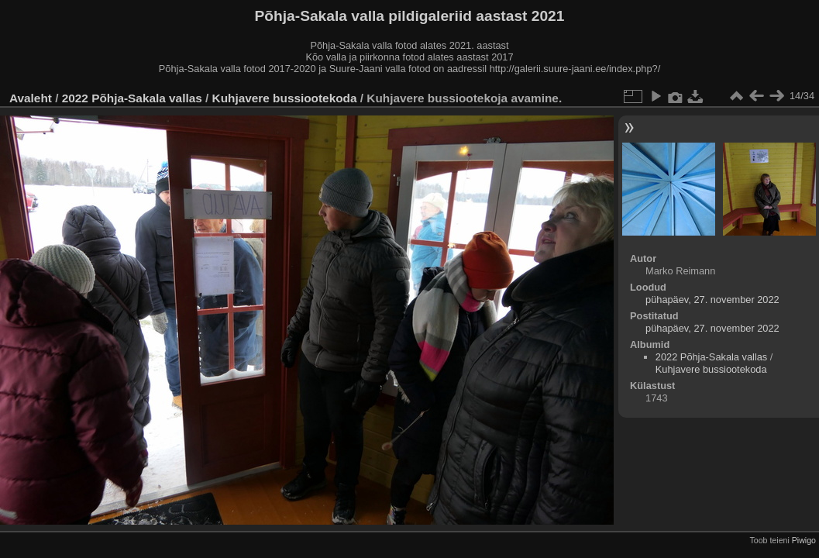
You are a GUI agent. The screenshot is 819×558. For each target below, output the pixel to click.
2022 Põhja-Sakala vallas (132, 98)
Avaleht (30, 98)
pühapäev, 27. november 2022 (712, 299)
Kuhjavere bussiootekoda (284, 98)
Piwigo (804, 540)
